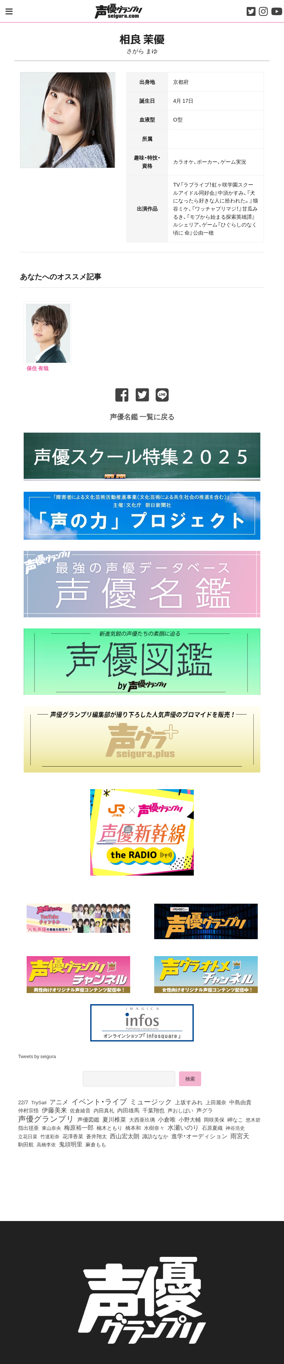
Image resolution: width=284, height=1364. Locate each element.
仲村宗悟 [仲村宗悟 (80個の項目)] (28, 1109)
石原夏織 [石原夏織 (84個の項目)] (212, 1126)
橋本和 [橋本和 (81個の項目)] (133, 1126)
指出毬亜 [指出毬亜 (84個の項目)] (28, 1126)
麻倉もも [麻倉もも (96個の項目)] (95, 1143)
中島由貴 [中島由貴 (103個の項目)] (240, 1101)
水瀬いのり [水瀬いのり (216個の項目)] (183, 1126)
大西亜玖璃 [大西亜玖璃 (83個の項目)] (142, 1118)
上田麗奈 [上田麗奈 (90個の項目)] (216, 1101)
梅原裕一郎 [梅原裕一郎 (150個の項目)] (79, 1126)
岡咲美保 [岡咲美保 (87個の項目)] (214, 1118)
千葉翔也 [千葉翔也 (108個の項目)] (153, 1109)
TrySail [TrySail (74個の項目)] (38, 1101)
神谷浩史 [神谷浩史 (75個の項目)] (235, 1126)
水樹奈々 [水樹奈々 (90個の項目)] (154, 1127)
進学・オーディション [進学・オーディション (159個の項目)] (199, 1135)
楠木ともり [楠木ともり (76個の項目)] (109, 1126)
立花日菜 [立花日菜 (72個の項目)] (27, 1135)
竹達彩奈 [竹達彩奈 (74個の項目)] (50, 1135)
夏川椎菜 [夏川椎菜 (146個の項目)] (114, 1118)
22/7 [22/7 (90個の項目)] (23, 1101)
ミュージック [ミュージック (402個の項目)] (151, 1100)
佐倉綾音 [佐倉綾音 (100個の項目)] (80, 1109)
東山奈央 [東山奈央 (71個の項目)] (51, 1126)
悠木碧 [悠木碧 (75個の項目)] (253, 1118)
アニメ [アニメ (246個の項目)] (59, 1100)
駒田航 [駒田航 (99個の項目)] (26, 1143)
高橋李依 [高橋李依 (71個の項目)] (46, 1143)
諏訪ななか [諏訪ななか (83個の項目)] (155, 1135)
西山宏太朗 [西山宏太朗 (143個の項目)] (124, 1135)
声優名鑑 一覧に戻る (142, 415)
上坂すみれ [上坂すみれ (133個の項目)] (189, 1101)
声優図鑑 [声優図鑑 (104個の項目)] (88, 1118)
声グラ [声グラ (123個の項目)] (204, 1109)
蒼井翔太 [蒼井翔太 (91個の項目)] (96, 1135)
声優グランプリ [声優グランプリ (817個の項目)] (46, 1117)
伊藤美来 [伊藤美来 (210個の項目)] (54, 1108)
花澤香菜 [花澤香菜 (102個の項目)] (72, 1135)
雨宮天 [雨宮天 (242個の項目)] (239, 1134)
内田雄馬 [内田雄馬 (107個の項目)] (128, 1109)
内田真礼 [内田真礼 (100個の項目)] (104, 1109)
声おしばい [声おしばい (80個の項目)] (180, 1109)
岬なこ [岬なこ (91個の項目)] (235, 1118)
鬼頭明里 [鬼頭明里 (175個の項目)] (70, 1142)
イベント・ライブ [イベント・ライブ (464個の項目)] (99, 1100)
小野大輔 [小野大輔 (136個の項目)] (190, 1118)
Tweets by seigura (37, 1054)
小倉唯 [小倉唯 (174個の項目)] (167, 1118)
